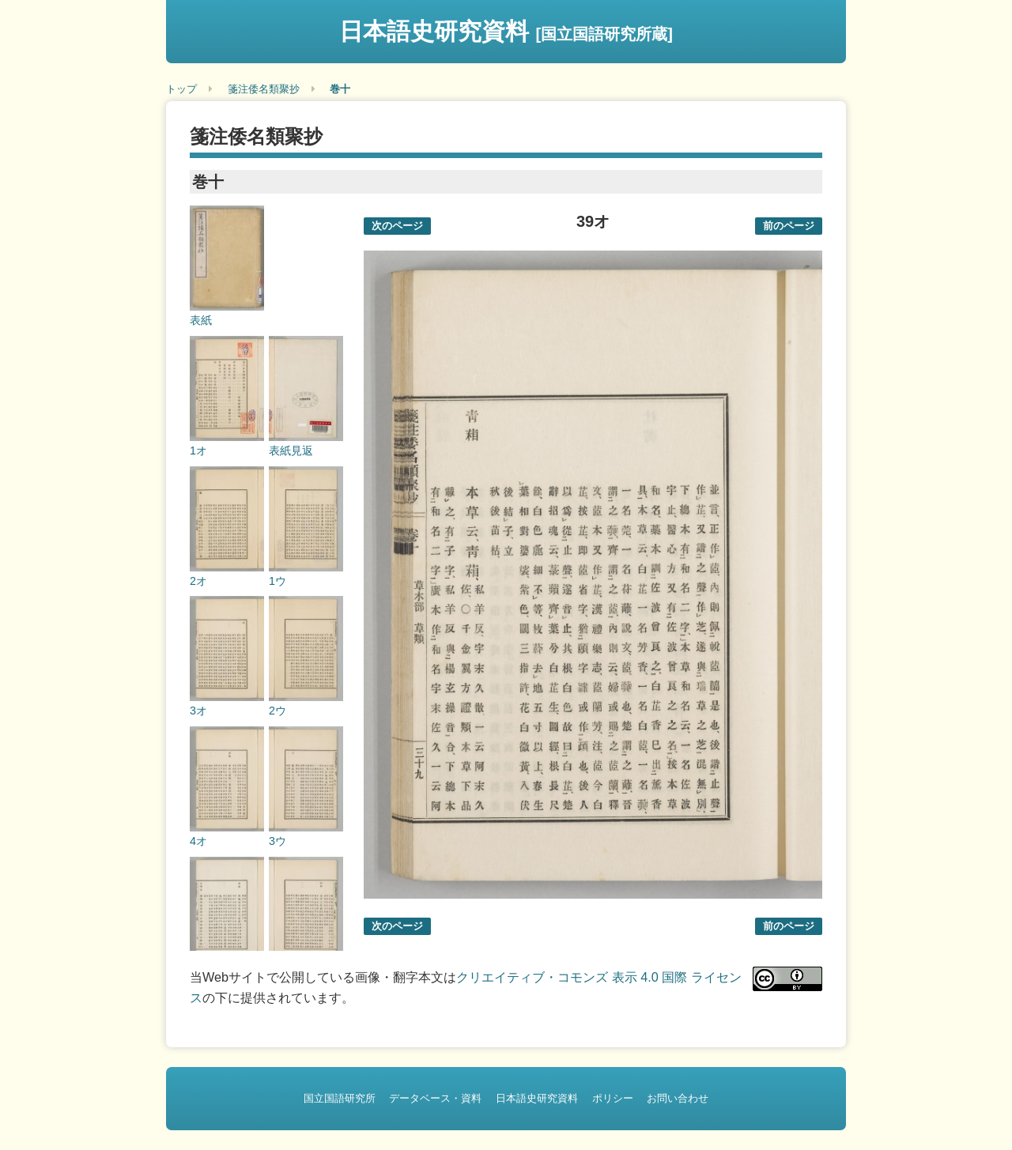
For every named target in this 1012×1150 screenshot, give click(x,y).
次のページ (397, 226)
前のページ (788, 226)
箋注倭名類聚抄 (264, 89)
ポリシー (612, 1098)
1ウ (277, 581)
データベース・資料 (435, 1098)
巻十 (340, 89)
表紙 (201, 320)
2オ (198, 581)
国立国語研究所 (340, 1098)
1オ (198, 450)
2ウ (277, 710)
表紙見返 (291, 450)
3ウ (277, 841)
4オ (198, 841)
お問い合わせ (677, 1098)
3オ (198, 710)
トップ (181, 89)
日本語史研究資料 (506, 31)
